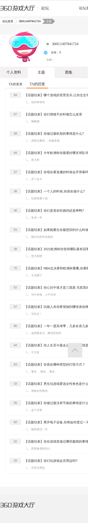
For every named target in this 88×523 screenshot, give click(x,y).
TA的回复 (37, 84)
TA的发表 (15, 84)
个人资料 (13, 72)
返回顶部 (75, 350)
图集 (68, 72)
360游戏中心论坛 (26, 10)
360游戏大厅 (22, 507)
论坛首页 (8, 21)
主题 (41, 72)
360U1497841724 (28, 21)
